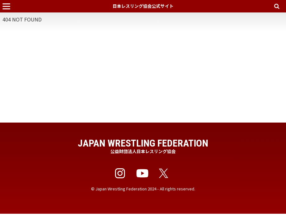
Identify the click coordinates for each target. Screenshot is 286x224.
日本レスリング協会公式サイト (143, 6)
